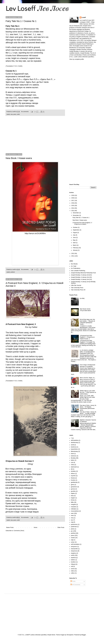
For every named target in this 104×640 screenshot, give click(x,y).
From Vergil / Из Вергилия (87, 365)
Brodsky (73, 458)
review (73, 537)
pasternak (74, 526)
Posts (73, 581)
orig (72, 522)
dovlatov (73, 471)
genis (72, 484)
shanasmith (74, 549)
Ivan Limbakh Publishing (78, 270)
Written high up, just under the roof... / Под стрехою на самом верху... (88, 392)
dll (71, 469)
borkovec (73, 456)
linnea (72, 500)
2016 (73, 203)
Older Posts (60, 527)
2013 (73, 210)
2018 (73, 198)
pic (72, 531)
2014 (73, 208)
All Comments (75, 584)
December (76, 213)
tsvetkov (73, 562)
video (72, 571)
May (74, 240)
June (74, 237)
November (76, 215)
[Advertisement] (35, 136)
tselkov (73, 560)
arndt (72, 445)
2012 (73, 253)
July (74, 235)
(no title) (82, 298)
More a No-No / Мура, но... (88, 377)
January (75, 250)
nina (72, 518)
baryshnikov (74, 449)
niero (72, 515)
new (12, 114)
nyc (72, 520)
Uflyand (73, 564)
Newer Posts (10, 527)
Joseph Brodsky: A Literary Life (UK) (81, 277)
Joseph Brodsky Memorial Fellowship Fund (83, 273)
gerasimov (74, 487)
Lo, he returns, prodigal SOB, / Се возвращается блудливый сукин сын (87, 351)
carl (72, 462)
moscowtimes (75, 511)
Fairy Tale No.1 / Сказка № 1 (21, 21)
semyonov (74, 546)
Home (35, 527)
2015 (73, 205)
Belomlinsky (74, 451)
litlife (72, 502)
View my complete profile (76, 59)
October (75, 227)
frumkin (73, 480)
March (75, 245)
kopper (73, 498)
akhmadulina (74, 440)
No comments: (25, 111)
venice (73, 568)
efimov (73, 473)
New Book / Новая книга (19, 158)
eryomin (73, 475)
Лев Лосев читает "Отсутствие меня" (85, 309)
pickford (13, 272)
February (75, 247)
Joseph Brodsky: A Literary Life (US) (81, 279)
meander (73, 507)
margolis (73, 504)
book (72, 453)
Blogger (83, 635)
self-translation (75, 544)
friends (73, 478)
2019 (73, 195)
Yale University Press (77, 287)
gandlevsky (74, 482)
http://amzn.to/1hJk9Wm (35, 233)
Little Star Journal (76, 285)
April (74, 242)
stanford (73, 557)
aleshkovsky (74, 442)
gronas (73, 489)
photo (72, 529)
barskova (73, 447)
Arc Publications (75, 268)
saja (72, 540)
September (76, 230)
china (72, 464)
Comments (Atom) (19, 530)
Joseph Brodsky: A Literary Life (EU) (81, 275)
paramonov (74, 524)
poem (14, 114)
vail (72, 566)
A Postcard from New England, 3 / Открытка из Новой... (82, 223)
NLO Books (74, 264)
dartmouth (74, 467)
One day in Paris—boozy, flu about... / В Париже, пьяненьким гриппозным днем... (88, 408)
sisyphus (73, 553)
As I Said (73, 266)
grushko (73, 491)
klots (72, 495)
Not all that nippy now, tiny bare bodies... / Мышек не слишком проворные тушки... (87, 322)
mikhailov (73, 509)
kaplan (73, 493)
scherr (73, 542)
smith (18, 114)
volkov (73, 573)
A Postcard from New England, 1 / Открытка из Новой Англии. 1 (87, 337)
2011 (73, 256)
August (75, 232)
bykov (72, 460)
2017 (73, 200)
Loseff (84, 17)
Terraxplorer (70, 635)
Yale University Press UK (78, 290)
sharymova (74, 551)
